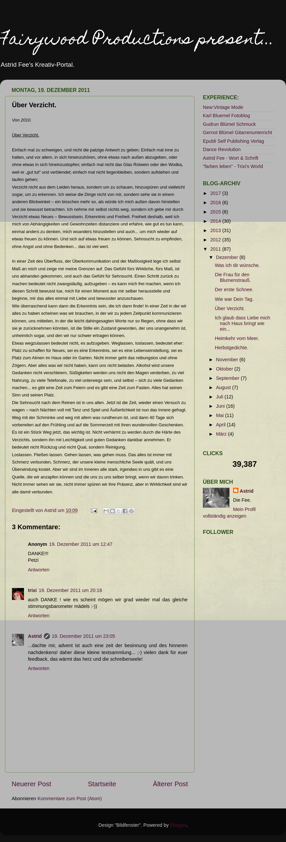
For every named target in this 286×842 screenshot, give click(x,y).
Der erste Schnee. (234, 289)
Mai (220, 415)
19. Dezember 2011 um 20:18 (70, 590)
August (224, 387)
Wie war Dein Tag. (234, 299)
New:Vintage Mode (223, 107)
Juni (221, 406)
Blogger (178, 825)
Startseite (102, 784)
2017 (216, 193)
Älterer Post (170, 784)
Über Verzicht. (230, 308)
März (222, 434)
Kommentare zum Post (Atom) (70, 798)
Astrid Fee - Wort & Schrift (230, 158)
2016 (216, 202)
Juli (220, 396)
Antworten (39, 569)
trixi (32, 590)
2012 (216, 239)
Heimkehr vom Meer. (237, 338)
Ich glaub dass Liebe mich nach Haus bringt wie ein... (242, 323)
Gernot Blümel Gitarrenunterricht (237, 132)
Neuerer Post (31, 784)
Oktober (225, 369)
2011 (216, 249)
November (227, 359)
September (228, 378)
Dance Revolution (222, 149)
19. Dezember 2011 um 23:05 (83, 636)
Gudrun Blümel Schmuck (229, 124)
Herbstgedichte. (231, 347)
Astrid (35, 636)
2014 (216, 221)
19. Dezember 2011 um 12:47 (80, 544)
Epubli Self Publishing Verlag (233, 141)
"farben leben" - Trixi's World (233, 166)
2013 (216, 230)
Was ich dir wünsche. (237, 265)
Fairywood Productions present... (137, 40)
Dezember (227, 257)
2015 (216, 211)
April (221, 424)
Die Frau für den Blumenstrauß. (233, 277)
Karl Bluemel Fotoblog (226, 115)
